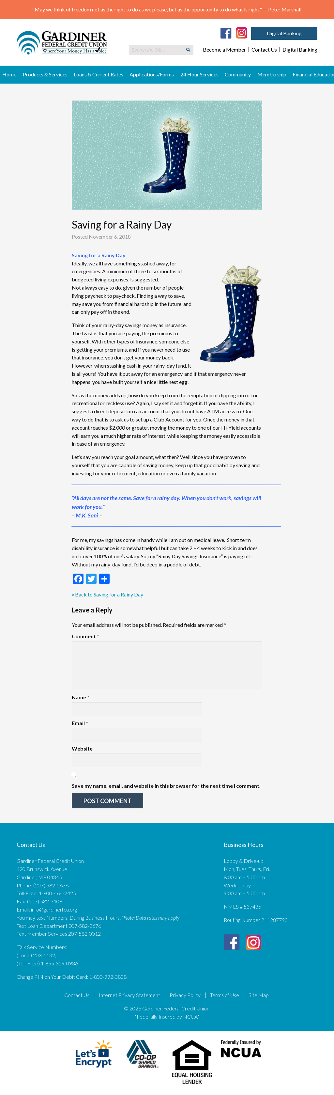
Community (238, 74)
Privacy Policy (185, 995)
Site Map (259, 995)
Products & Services (45, 74)
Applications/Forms (151, 74)
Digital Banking (284, 33)
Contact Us (264, 49)
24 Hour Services (199, 74)
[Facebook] (226, 33)
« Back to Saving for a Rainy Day (107, 594)
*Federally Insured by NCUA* (167, 1016)
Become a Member (224, 49)
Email (80, 723)
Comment (85, 636)
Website (82, 748)
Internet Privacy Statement (129, 995)
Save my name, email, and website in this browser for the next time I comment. (166, 786)
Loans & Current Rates (98, 74)
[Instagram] (241, 32)
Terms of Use (224, 995)
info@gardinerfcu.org (54, 909)
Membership (271, 74)
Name (80, 697)
